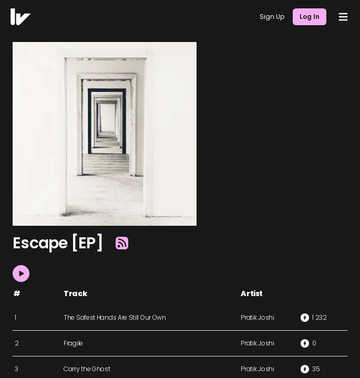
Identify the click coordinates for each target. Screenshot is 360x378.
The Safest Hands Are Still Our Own (115, 317)
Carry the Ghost (87, 368)
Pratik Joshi (257, 317)
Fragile (73, 343)
